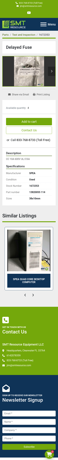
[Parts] (5, 34)
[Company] (29, 430)
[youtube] (28, 12)
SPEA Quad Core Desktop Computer (29, 280)
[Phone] (29, 438)
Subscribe (29, 446)
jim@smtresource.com (31, 6)
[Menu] (43, 24)
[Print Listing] (41, 95)
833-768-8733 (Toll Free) (31, 3)
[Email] (29, 413)
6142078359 (14, 355)
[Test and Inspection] (23, 34)
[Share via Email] (18, 95)
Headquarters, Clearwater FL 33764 (26, 350)
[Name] (29, 422)
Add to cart (29, 121)
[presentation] (25, 294)
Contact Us (29, 130)
